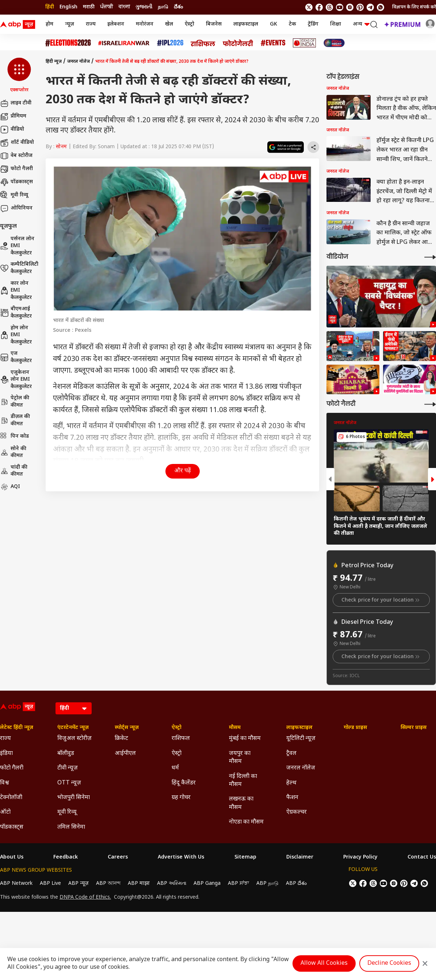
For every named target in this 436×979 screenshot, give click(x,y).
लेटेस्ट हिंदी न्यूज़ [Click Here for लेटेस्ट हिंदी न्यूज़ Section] (16, 727)
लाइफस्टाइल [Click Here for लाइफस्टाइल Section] (299, 727)
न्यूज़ (69, 24)
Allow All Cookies (324, 963)
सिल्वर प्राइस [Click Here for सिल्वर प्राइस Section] (414, 727)
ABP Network (16, 883)
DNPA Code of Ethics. (85, 897)
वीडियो (12, 129)
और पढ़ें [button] (182, 471)
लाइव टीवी (15, 103)
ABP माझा (139, 883)
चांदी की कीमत (13, 471)
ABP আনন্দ (108, 883)
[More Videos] (430, 257)
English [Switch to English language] (68, 7)
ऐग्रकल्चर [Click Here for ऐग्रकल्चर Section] (296, 812)
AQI (10, 487)
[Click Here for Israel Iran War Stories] (124, 43)
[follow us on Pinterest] (360, 7)
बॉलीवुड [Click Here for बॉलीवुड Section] (65, 753)
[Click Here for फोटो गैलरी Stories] (238, 42)
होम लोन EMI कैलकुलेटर (16, 335)
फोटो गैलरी (16, 169)
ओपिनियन (16, 208)
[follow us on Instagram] (349, 7)
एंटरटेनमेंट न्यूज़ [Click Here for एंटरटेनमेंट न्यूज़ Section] (73, 727)
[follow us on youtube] (339, 7)
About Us (11, 857)
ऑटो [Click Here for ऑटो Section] (5, 812)
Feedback (65, 857)
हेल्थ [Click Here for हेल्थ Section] (291, 783)
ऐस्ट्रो (189, 24)
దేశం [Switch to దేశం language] (178, 7)
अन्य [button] (361, 24)
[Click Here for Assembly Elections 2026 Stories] (68, 42)
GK (273, 24)
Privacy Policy (360, 857)
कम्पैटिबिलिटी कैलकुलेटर (19, 268)
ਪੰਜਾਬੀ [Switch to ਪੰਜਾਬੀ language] (106, 7)
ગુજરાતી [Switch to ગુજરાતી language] (143, 7)
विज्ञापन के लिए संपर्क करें (414, 7)
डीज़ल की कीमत (15, 420)
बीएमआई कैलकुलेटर (16, 313)
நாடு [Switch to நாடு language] (163, 7)
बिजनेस (214, 24)
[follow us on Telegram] (370, 7)
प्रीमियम (13, 116)
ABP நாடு (267, 883)
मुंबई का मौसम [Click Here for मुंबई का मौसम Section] (245, 738)
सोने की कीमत (13, 452)
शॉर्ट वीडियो (17, 142)
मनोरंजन (144, 24)
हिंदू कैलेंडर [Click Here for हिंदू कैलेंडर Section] (184, 783)
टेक (292, 24)
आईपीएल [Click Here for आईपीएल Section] (125, 753)
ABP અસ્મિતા (171, 883)
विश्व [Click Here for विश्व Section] (4, 783)
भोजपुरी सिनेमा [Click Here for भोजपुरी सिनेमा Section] (73, 798)
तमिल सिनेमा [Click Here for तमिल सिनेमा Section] (71, 827)
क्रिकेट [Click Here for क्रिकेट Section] (121, 738)
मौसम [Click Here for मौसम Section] (235, 727)
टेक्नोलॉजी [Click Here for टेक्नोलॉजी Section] (11, 798)
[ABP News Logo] (19, 24)
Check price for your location (381, 600)
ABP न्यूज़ (78, 883)
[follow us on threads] (329, 7)
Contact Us (422, 857)
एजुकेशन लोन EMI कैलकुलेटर (16, 379)
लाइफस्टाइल (245, 24)
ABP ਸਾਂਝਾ (238, 883)
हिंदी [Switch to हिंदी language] (49, 7)
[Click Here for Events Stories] (273, 43)
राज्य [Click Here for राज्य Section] (5, 738)
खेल (169, 24)
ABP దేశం (296, 883)
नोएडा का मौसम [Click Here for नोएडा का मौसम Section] (246, 822)
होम (49, 24)
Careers (118, 857)
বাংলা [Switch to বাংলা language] (124, 7)
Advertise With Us (181, 857)
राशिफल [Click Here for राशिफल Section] (181, 738)
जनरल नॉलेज (78, 62)
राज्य (91, 24)
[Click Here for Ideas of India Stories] (304, 42)
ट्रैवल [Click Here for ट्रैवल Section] (291, 753)
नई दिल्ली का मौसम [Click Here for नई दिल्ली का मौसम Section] (243, 780)
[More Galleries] (430, 404)
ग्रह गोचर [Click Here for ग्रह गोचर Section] (181, 798)
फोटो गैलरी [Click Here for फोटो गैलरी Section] (11, 768)
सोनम (61, 146)
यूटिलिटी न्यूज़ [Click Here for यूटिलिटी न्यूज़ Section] (300, 738)
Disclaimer (299, 857)
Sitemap (245, 857)
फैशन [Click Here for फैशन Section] (292, 798)
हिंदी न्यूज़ (54, 62)
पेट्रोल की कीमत (14, 402)
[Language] (74, 708)
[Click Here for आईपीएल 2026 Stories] (170, 43)
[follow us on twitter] (309, 7)
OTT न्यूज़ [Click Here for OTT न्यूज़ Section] (69, 783)
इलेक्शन (115, 24)
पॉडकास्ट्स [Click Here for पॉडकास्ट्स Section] (11, 827)
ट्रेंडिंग (313, 24)
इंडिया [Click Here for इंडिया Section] (6, 753)
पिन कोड (14, 436)
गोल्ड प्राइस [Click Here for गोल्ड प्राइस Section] (355, 727)
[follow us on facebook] (319, 7)
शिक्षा (335, 24)
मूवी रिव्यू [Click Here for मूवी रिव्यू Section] (66, 812)
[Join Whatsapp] (380, 7)
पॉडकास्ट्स (16, 182)
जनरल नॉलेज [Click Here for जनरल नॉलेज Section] (300, 768)
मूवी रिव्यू (14, 195)
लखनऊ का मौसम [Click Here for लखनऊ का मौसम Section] (241, 803)
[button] (19, 75)
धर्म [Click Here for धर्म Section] (175, 768)
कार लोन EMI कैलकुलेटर (16, 290)
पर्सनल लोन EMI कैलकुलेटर (17, 246)
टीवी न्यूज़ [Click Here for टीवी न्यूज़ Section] (67, 768)
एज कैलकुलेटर (16, 357)
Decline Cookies (389, 963)
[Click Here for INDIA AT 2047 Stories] (334, 42)
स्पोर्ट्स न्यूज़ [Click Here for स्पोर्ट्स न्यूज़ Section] (127, 727)
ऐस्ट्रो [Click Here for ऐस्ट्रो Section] (176, 727)
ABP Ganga (207, 883)
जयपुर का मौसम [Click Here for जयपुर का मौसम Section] (239, 757)
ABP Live (50, 883)
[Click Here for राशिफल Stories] (203, 43)
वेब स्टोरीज (16, 155)
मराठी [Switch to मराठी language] (89, 7)
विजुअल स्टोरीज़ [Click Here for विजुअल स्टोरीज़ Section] (74, 738)
